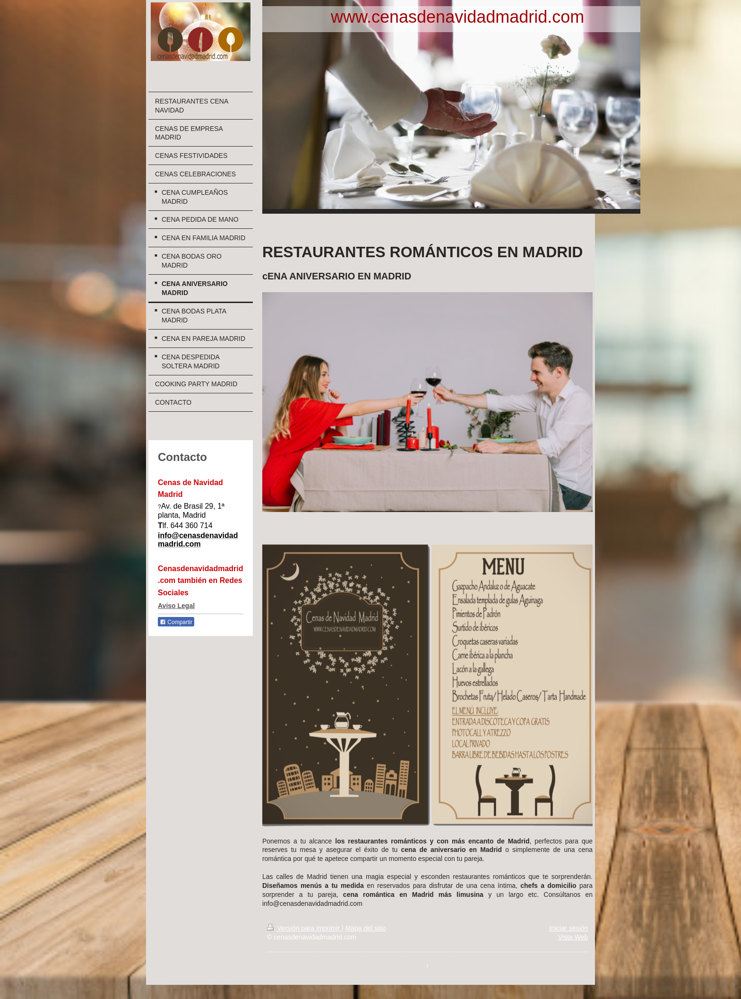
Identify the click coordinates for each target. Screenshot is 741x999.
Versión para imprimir (304, 928)
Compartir (176, 622)
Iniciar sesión (568, 928)
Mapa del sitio (365, 928)
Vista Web (573, 937)
